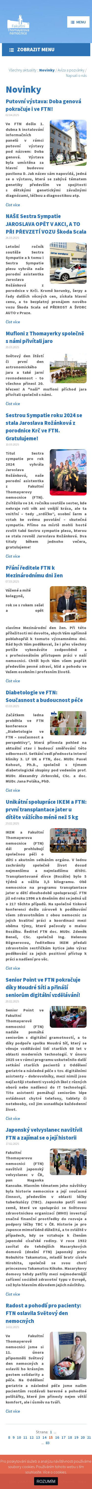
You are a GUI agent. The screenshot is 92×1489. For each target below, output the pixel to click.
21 (89, 1437)
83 (48, 1442)
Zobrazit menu (31, 49)
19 (76, 1437)
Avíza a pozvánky (71, 70)
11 (25, 1437)
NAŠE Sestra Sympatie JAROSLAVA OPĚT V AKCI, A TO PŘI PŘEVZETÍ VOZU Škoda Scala (46, 224)
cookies (59, 1472)
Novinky (47, 70)
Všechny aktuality (22, 70)
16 (57, 1437)
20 (83, 1437)
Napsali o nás (76, 75)
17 (64, 1437)
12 (32, 1437)
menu (78, 21)
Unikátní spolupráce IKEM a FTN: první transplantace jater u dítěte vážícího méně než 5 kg (46, 809)
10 (19, 1437)
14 (44, 1437)
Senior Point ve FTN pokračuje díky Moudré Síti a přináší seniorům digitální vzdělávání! (43, 987)
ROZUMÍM (46, 1481)
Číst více (13, 204)
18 (70, 1437)
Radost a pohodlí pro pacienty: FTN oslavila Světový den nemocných (43, 1313)
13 (38, 1437)
